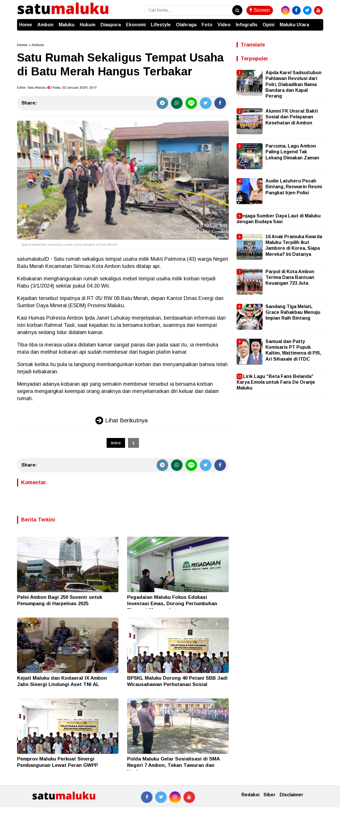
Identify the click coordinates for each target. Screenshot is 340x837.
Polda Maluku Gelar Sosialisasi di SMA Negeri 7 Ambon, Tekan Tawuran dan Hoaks (173, 765)
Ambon (45, 24)
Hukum (87, 24)
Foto (207, 24)
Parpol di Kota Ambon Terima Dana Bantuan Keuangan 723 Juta (289, 277)
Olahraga (186, 24)
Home (25, 24)
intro (116, 443)
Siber (269, 794)
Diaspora (111, 24)
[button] (317, 22)
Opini (268, 24)
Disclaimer (291, 794)
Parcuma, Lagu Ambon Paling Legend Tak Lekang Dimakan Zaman (292, 151)
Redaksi (250, 794)
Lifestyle (161, 24)
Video (224, 24)
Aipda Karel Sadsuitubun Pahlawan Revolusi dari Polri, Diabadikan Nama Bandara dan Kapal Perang (293, 84)
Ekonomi (136, 24)
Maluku (67, 24)
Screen (260, 10)
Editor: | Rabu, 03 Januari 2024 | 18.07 (57, 87)
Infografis (246, 24)
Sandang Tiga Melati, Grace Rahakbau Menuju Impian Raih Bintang (292, 312)
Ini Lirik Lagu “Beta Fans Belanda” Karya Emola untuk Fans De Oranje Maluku (276, 382)
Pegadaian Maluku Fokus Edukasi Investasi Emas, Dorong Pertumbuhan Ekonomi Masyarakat (172, 603)
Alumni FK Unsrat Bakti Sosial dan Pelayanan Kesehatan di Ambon (291, 117)
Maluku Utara (294, 24)
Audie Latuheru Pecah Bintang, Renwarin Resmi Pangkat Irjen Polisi (293, 186)
